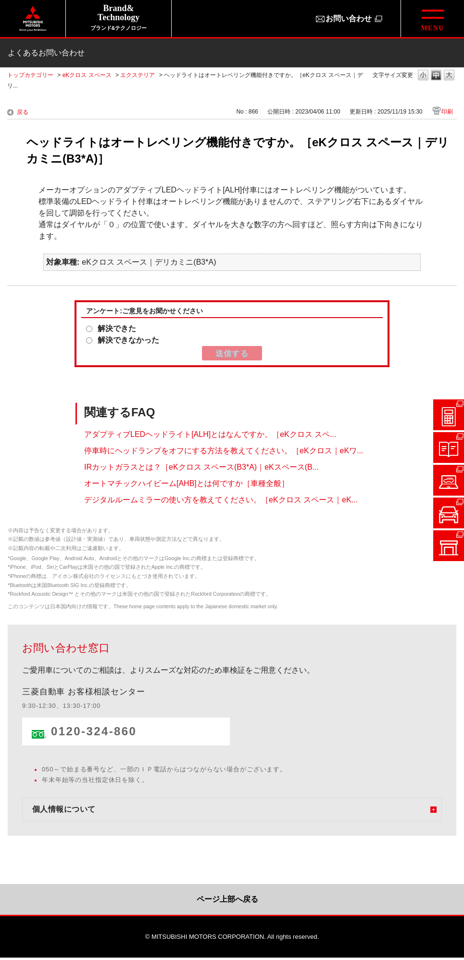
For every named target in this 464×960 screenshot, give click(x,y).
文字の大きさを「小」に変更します (423, 76)
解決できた (117, 328)
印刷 (447, 111)
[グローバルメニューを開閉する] (432, 18)
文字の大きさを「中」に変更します (436, 76)
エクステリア (137, 75)
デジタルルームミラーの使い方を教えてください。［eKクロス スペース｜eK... (221, 500)
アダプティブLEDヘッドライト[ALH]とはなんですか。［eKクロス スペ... (210, 434)
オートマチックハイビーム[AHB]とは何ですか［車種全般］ (186, 483)
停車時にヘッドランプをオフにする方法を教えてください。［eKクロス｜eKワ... (223, 451)
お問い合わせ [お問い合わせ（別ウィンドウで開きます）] (349, 18)
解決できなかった (128, 340)
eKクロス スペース (87, 75)
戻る (22, 112)
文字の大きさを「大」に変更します (449, 76)
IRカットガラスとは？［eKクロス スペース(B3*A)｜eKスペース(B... (201, 467)
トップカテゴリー (30, 75)
